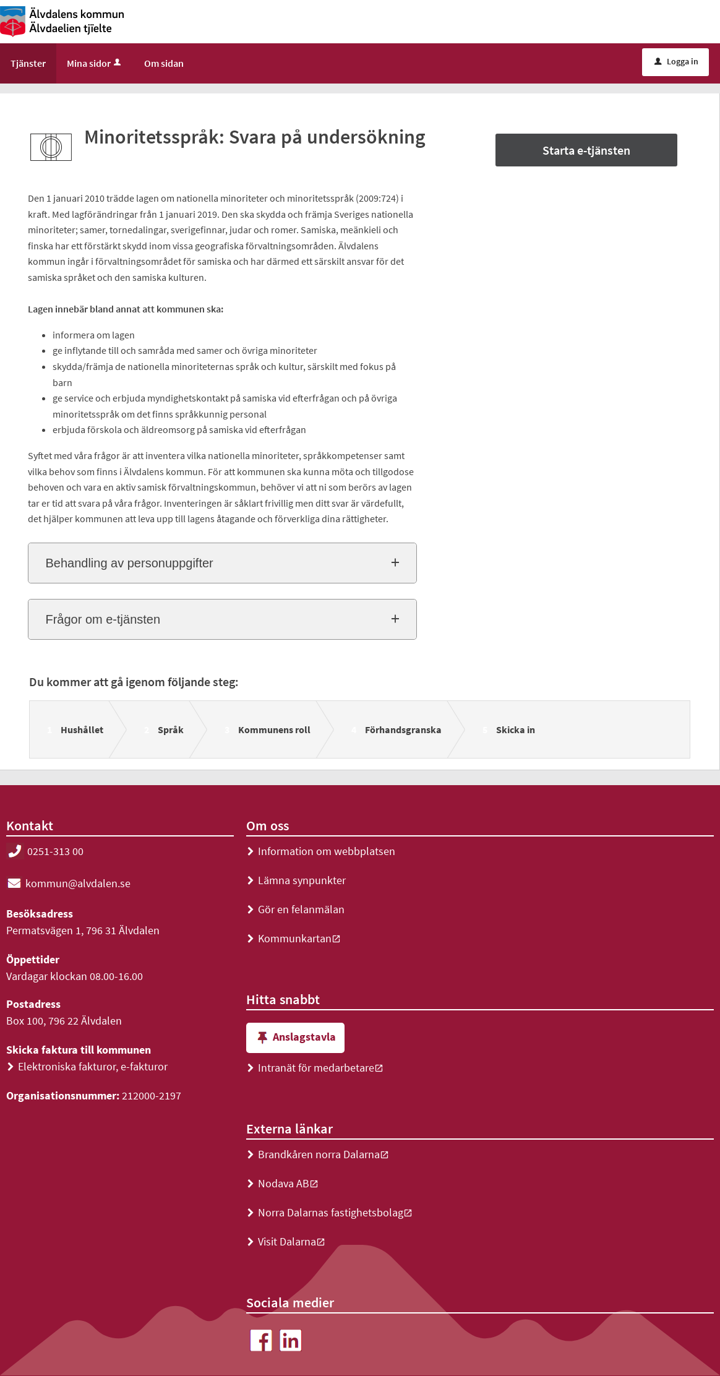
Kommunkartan (293, 938)
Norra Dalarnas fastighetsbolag (329, 1212)
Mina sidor (95, 63)
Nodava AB (282, 1183)
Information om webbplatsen (320, 851)
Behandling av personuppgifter (129, 563)
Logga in (676, 61)
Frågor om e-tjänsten (102, 619)
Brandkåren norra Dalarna (317, 1154)
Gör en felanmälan (295, 909)
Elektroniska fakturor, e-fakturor (87, 1066)
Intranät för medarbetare (315, 1067)
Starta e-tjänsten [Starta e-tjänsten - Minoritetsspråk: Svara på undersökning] (586, 150)
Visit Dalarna (285, 1241)
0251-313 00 (45, 851)
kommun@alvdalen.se (68, 883)
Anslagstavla (295, 1038)
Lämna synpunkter (296, 880)
